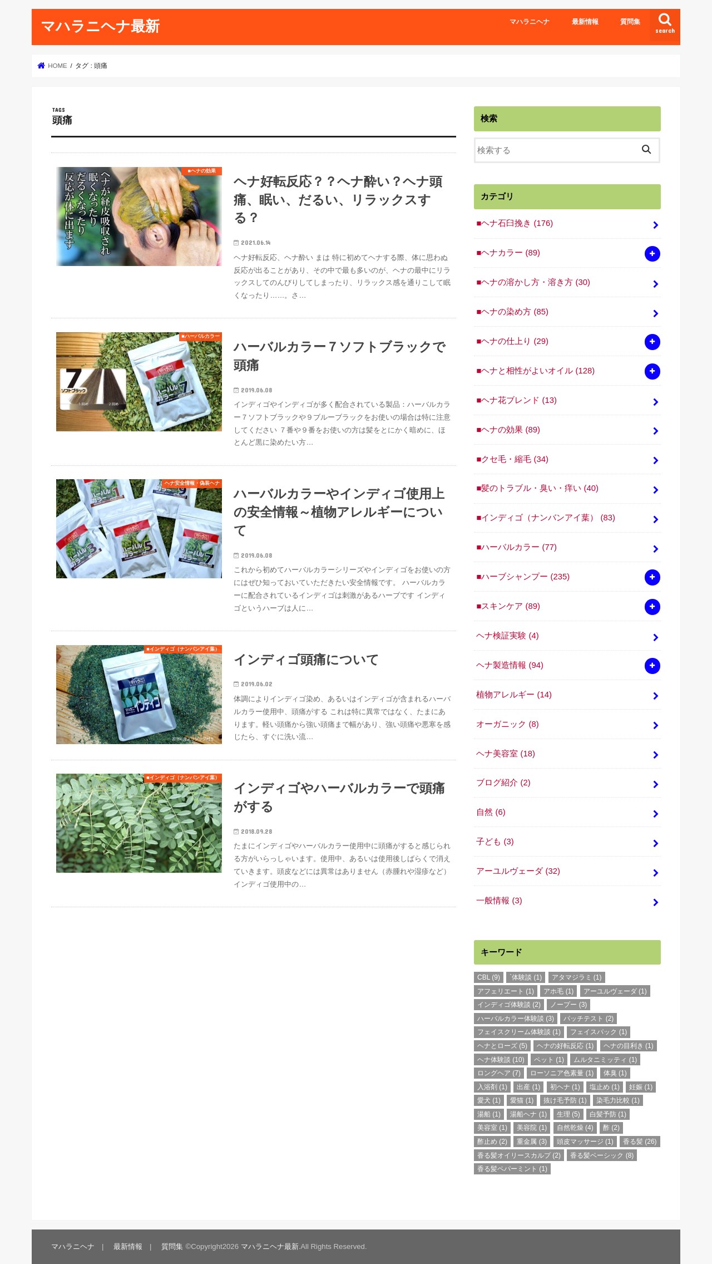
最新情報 (585, 22)
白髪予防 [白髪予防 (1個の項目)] (608, 1114)
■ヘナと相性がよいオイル (535, 370)
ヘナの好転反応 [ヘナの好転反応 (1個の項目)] (565, 1046)
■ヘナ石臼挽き (514, 223)
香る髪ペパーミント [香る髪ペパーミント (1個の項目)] (512, 1169)
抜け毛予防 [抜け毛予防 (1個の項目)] (565, 1100)
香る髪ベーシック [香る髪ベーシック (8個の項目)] (602, 1155)
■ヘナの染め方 (512, 311)
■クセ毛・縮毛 (512, 459)
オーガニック (507, 724)
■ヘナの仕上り (512, 341)
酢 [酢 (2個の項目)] (611, 1128)
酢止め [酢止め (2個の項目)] (492, 1141)
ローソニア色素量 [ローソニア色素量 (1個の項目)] (562, 1073)
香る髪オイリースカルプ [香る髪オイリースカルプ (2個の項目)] (519, 1155)
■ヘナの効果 (508, 429)
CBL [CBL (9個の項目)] (488, 977)
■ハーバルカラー (516, 547)
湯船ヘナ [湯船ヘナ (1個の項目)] (528, 1114)
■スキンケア (508, 606)
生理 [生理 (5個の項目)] (568, 1114)
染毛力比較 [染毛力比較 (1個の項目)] (618, 1100)
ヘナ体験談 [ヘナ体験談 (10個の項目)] (501, 1060)
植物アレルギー (514, 694)
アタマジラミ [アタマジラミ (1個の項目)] (577, 977)
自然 (490, 812)
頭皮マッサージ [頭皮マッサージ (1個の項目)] (585, 1141)
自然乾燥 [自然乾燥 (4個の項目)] (575, 1128)
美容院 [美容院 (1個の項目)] (532, 1128)
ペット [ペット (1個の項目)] (549, 1060)
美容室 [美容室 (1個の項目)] (492, 1128)
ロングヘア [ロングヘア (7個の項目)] (499, 1073)
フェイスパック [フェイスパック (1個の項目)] (598, 1032)
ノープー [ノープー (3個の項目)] (568, 1005)
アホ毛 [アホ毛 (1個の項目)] (558, 991)
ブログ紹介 (503, 782)
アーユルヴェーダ (518, 871)
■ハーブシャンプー (523, 576)
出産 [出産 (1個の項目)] (528, 1087)
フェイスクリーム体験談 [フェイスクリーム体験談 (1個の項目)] (519, 1032)
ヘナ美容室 (505, 753)
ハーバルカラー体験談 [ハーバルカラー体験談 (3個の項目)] (515, 1018)
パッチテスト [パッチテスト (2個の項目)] (588, 1018)
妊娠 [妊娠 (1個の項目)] (640, 1087)
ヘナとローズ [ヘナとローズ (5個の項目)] (502, 1046)
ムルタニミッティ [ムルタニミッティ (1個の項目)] (605, 1060)
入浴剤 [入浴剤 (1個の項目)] (492, 1087)
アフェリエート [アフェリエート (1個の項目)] (505, 991)
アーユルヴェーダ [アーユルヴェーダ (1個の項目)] (615, 991)
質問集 (630, 22)
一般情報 (499, 900)
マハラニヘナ (530, 22)
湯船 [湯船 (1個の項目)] (489, 1114)
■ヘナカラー (508, 252)
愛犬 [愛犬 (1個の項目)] (489, 1100)
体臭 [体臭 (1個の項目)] (615, 1073)
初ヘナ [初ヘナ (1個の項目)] (565, 1087)
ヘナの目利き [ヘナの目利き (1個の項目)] (629, 1046)
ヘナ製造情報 (509, 665)
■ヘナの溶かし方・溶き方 (533, 282)
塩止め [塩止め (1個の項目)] (605, 1087)
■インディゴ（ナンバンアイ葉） (545, 517)
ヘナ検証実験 (507, 635)
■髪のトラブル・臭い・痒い (537, 488)
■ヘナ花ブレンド (516, 400)
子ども (494, 841)
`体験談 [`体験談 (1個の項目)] (526, 977)
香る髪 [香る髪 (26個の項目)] (640, 1141)
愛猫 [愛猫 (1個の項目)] (521, 1100)
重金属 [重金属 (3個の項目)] (532, 1141)
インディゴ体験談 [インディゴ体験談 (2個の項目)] (509, 1005)
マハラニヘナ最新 (100, 25)
